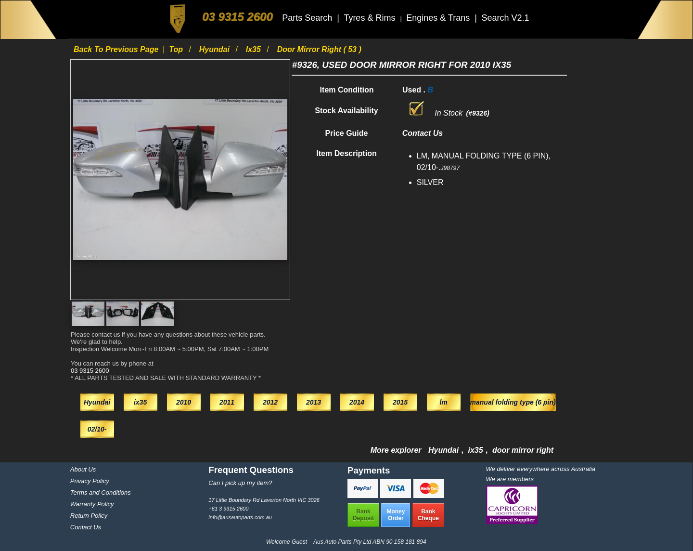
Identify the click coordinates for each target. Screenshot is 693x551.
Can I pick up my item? (240, 482)
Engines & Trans (439, 18)
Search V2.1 (505, 18)
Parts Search (308, 18)
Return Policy (88, 515)
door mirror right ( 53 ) (319, 49)
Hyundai (215, 49)
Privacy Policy (89, 481)
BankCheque (428, 515)
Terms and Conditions (100, 492)
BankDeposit (363, 515)
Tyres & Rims (371, 18)
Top (177, 49)
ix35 (254, 49)
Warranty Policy (92, 504)
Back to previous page (117, 49)
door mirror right (522, 450)
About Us (83, 469)
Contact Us (85, 527)
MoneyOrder (395, 515)
